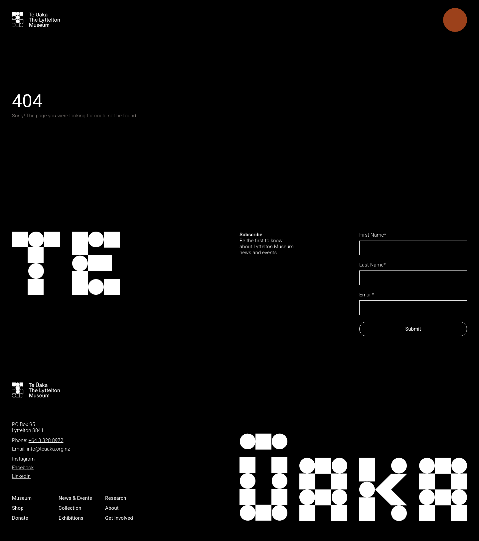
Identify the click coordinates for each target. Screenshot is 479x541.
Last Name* (372, 265)
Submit (413, 329)
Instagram (23, 459)
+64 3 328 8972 (46, 440)
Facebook (23, 468)
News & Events (75, 498)
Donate (20, 518)
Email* (366, 295)
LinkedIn (21, 476)
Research (115, 498)
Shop (18, 508)
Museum (22, 498)
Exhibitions (71, 518)
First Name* (372, 235)
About (112, 508)
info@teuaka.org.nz (48, 449)
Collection (70, 508)
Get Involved (119, 518)
